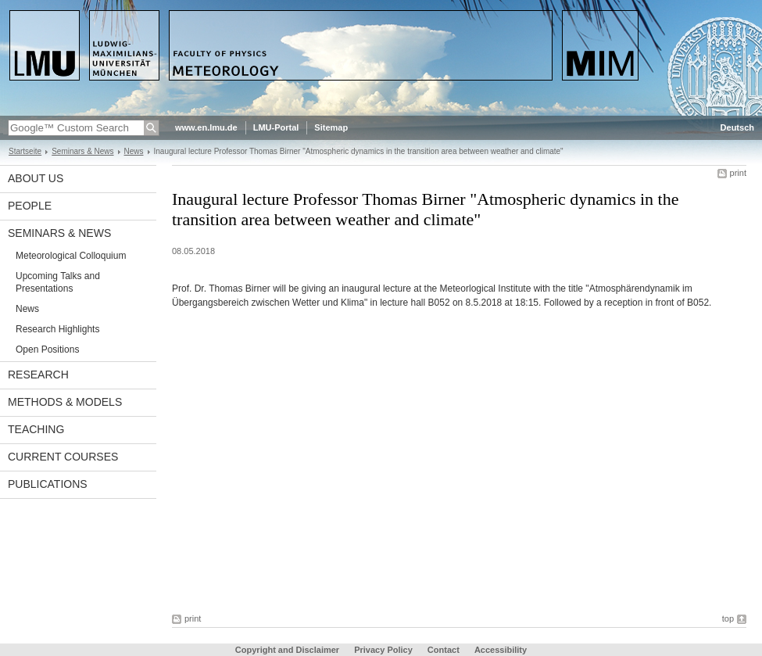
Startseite (25, 151)
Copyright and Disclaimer (287, 649)
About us (35, 178)
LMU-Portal (276, 127)
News (134, 151)
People (30, 205)
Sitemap (331, 127)
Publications (48, 484)
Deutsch (737, 127)
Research (38, 374)
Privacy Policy (383, 649)
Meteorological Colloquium (71, 255)
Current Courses (63, 456)
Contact (444, 649)
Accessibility (500, 649)
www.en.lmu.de (206, 127)
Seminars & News (82, 151)
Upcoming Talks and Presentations (58, 282)
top (728, 618)
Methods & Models (65, 402)
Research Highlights (57, 329)
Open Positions (47, 349)
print (738, 172)
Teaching (36, 429)
